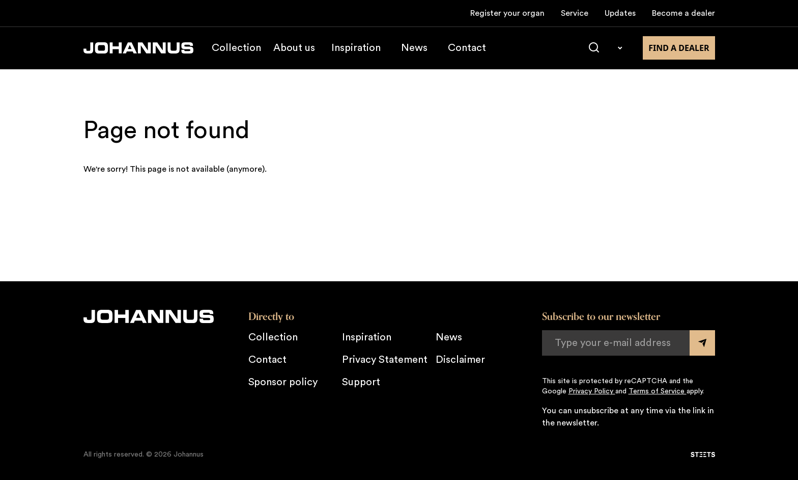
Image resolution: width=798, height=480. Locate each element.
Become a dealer (683, 13)
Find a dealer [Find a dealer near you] (678, 48)
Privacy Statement (385, 360)
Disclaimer (460, 360)
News (414, 48)
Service (574, 13)
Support (361, 382)
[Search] (594, 48)
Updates (620, 13)
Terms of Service (658, 391)
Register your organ (507, 13)
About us (294, 48)
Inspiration (356, 48)
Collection (236, 48)
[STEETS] (703, 454)
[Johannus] (138, 48)
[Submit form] (702, 343)
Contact (467, 48)
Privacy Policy (591, 391)
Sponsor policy (283, 382)
